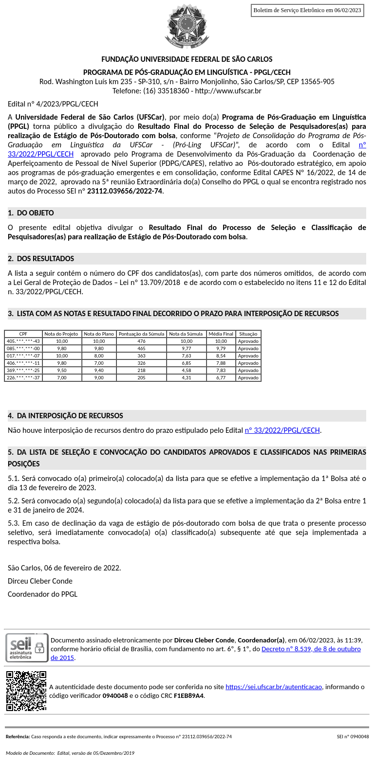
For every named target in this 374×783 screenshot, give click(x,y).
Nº (300, 172)
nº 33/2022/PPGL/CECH (282, 430)
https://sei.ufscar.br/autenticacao (273, 686)
